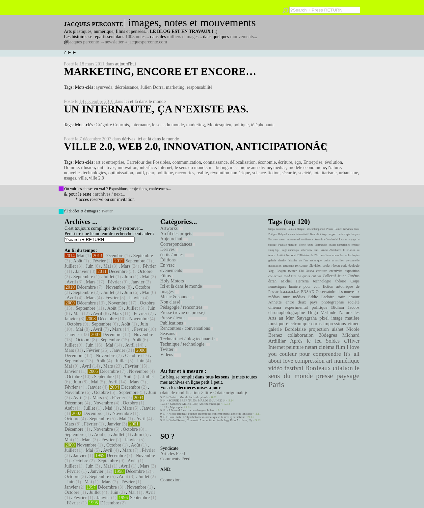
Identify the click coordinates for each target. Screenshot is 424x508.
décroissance (127, 87)
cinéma (326, 347)
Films (166, 275)
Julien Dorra (152, 87)
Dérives (169, 249)
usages (70, 178)
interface (148, 167)
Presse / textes (183, 317)
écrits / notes (177, 254)
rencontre (301, 265)
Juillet (70, 266)
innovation (127, 167)
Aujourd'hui (174, 238)
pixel (324, 318)
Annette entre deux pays (293, 302)
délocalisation (242, 162)
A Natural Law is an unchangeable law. (192, 410)
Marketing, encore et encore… (160, 71)
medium (326, 255)
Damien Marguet (296, 229)
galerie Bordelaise (287, 329)
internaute (140, 124)
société (305, 172)
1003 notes (135, 36)
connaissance (215, 162)
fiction (328, 286)
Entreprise (313, 162)
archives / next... (110, 194)
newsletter (114, 41)
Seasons (168, 333)
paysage (347, 376)
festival (293, 368)
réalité (202, 172)
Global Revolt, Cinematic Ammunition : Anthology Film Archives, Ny (210, 420)
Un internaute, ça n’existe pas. (156, 109)
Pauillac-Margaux (287, 244)
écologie (353, 265)
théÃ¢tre (290, 276)
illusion (88, 167)
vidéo (275, 368)
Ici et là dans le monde (190, 286)
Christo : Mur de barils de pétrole (188, 397)
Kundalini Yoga (318, 234)
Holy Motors (173, 280)
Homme (71, 167)
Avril (71, 281)
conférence (307, 239)
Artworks (171, 228)
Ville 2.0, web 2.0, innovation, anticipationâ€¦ (196, 146)
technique (316, 260)
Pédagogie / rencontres (184, 307)
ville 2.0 (96, 178)
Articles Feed (172, 453)
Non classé (171, 302)
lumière (295, 286)
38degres (328, 335)
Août (77, 260)
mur (286, 297)
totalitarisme (324, 172)
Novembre (115, 287)
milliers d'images (182, 36)
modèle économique (307, 167)
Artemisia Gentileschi (326, 239)
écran (272, 281)
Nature (334, 167)
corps (316, 323)
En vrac (168, 265)
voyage (352, 239)
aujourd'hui (125, 63)
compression (310, 360)
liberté (302, 244)
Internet (165, 167)
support (332, 234)
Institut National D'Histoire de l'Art (298, 255)
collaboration (300, 335)
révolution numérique (230, 172)
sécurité (289, 172)
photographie (333, 302)
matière (352, 318)
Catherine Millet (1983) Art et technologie (195, 403)
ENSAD (307, 291)
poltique (241, 124)
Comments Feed (175, 458)
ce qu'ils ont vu (309, 276)
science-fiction (265, 172)
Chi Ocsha (306, 271)
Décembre (113, 255)
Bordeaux (318, 368)
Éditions (168, 259)
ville (82, 178)
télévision (315, 265)
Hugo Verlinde (322, 312)
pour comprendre (320, 354)
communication (186, 162)
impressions (334, 323)
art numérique (342, 360)
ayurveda (103, 87)
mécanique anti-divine (250, 167)
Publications (173, 323)
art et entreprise (109, 162)
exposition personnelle (345, 260)
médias (279, 167)
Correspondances (177, 244)
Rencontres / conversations (186, 328)
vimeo (353, 323)
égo (297, 162)
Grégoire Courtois (112, 124)
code (344, 265)
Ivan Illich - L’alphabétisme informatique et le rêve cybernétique (207, 417)
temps (271, 229)
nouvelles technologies (85, 172)
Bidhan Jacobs (345, 307)
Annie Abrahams (331, 250)
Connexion (170, 479)
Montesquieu (219, 124)
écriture (285, 162)
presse (324, 375)
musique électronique (288, 323)
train (342, 297)
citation (343, 368)
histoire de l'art (298, 260)
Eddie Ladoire (321, 297)
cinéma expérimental (288, 307)
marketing (175, 87)
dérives (128, 138)
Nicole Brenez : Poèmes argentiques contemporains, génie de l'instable (210, 413)
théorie (340, 281)
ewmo (291, 234)
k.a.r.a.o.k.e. (290, 291)
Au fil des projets (192, 233)
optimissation (120, 172)
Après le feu (306, 341)
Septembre (143, 255)
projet (326, 265)
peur (150, 172)
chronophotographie (286, 312)
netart (311, 347)
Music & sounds (177, 296)
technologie (322, 281)
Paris (276, 384)
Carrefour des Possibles (148, 162)
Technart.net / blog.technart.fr (189, 338)
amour (354, 297)
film (340, 347)
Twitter (106, 211)
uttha (327, 260)
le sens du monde (168, 124)
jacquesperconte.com (147, 41)
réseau (335, 265)
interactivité (302, 234)
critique (355, 244)
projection (319, 329)
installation (274, 265)
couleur (288, 354)
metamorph (344, 234)
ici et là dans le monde (145, 101)
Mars (125, 266)
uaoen (282, 239)
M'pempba (176, 407)
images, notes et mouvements (192, 23)
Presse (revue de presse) (183, 312)
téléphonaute (263, 124)
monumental (293, 239)
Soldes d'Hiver (342, 341)
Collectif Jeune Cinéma (341, 276)
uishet (337, 329)
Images (169, 291)
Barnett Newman (343, 229)
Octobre (145, 271)
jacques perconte (83, 41)
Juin (89, 266)
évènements (181, 270)
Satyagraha (307, 318)
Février (98, 260)
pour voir (312, 286)
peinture (295, 347)
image (337, 318)
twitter (292, 271)
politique (164, 172)
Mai (81, 255)
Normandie (321, 244)
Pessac (329, 229)
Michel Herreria (295, 281)
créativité (335, 271)
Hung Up (273, 250)
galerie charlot (277, 260)
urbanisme (348, 172)
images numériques (339, 244)
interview (306, 250)
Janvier (82, 271)
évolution (333, 162)
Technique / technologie (185, 344)
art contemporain (316, 229)
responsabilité (199, 87)
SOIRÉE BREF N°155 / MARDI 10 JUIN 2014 (197, 400)
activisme (288, 265)
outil (139, 172)
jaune (310, 244)
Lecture (343, 239)
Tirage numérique (289, 250)
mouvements (242, 36)
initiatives (106, 167)
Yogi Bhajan (277, 271)
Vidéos (170, 354)
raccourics (184, 172)
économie (267, 162)
